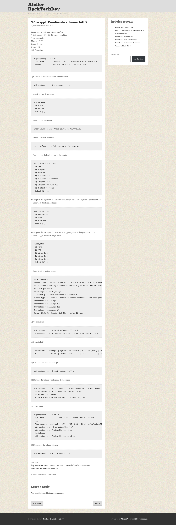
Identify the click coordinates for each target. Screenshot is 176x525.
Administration (42, 474)
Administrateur (38, 26)
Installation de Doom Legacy (126, 40)
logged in (45, 493)
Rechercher (115, 54)
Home (39, 14)
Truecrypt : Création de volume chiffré (59, 22)
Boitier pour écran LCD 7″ (125, 28)
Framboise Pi (52, 474)
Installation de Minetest (124, 37)
